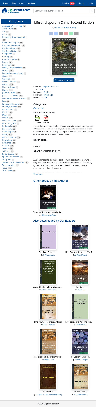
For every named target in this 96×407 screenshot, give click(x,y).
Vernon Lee (81, 290)
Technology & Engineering (13, 162)
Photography (8, 131)
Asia (43, 108)
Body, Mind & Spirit (10, 42)
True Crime (7, 170)
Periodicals (7, 126)
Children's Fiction (9, 51)
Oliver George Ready (65, 27)
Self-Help (6, 151)
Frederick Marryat (81, 360)
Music (4, 115)
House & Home (8, 87)
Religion (5, 145)
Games (5, 76)
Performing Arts (9, 123)
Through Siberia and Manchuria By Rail (50, 212)
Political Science (9, 137)
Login (90, 3)
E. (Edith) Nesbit (81, 255)
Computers (7, 53)
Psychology (7, 140)
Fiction (5, 70)
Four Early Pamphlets (48, 252)
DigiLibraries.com (50, 86)
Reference (6, 143)
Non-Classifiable (9, 120)
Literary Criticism (9, 106)
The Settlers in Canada (80, 357)
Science (5, 148)
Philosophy (7, 129)
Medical (5, 112)
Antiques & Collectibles (12, 26)
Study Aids (6, 159)
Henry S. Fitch (49, 360)
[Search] (61, 11)
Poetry (5, 134)
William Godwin (49, 255)
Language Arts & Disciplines (14, 98)
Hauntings (80, 287)
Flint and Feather (80, 391)
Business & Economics (12, 45)
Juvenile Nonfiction (10, 95)
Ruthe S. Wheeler (49, 325)
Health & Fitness (9, 81)
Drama (5, 62)
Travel (4, 168)
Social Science (8, 154)
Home (6, 3)
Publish (68, 3)
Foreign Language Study (12, 73)
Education (6, 65)
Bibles (4, 34)
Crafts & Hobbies (9, 59)
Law (4, 101)
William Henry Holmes (49, 290)
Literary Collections (10, 104)
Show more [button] (38, 174)
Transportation (8, 165)
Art (3, 31)
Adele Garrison (81, 325)
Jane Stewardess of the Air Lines (48, 322)
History (5, 84)
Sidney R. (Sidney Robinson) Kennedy (49, 394)
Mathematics (7, 109)
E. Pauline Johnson (81, 394)
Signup (81, 3)
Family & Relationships (12, 67)
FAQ (14, 3)
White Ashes (48, 391)
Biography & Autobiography (14, 37)
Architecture (7, 29)
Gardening (7, 79)
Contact (31, 3)
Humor (5, 90)
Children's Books (9, 48)
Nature (5, 117)
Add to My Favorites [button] (64, 80)
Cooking (5, 56)
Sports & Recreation (10, 156)
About (22, 3)
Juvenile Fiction (8, 92)
